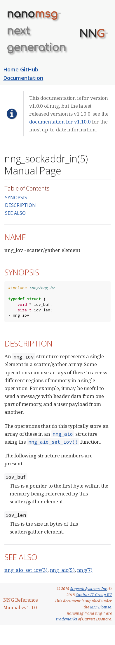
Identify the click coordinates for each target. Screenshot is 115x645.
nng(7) (85, 570)
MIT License (100, 607)
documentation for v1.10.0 (60, 121)
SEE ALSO (15, 213)
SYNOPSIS (16, 197)
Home (11, 69)
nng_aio (63, 434)
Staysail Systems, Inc (88, 588)
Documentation (23, 77)
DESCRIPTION (20, 205)
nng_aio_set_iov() (53, 442)
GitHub (29, 69)
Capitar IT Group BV (94, 594)
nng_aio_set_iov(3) (26, 570)
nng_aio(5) (62, 570)
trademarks (66, 619)
